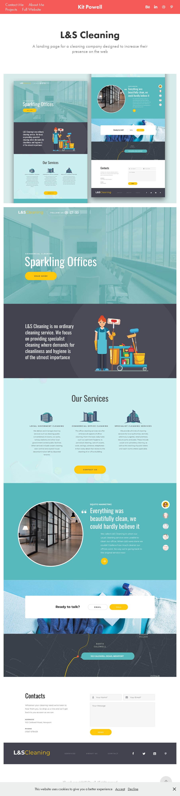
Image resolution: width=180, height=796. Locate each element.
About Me (36, 4)
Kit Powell (90, 7)
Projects (11, 9)
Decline (133, 789)
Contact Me (14, 4)
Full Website (31, 9)
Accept (120, 789)
